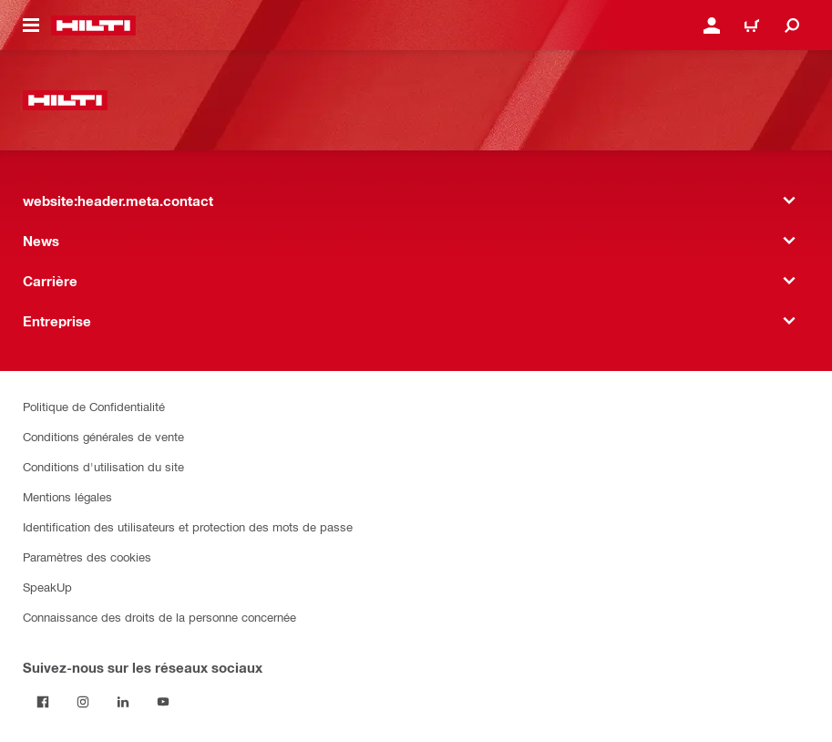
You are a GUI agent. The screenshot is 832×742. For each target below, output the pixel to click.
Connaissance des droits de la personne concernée (159, 616)
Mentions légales (67, 496)
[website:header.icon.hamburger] (31, 25)
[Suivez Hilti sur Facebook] (43, 702)
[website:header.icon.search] (792, 25)
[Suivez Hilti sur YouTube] (163, 702)
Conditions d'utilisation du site (103, 466)
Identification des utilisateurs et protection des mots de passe (188, 526)
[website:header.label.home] (93, 25)
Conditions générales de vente (103, 436)
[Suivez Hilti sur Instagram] (83, 702)
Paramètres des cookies (87, 556)
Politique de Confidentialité (94, 406)
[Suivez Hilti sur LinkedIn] (123, 702)
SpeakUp (47, 586)
